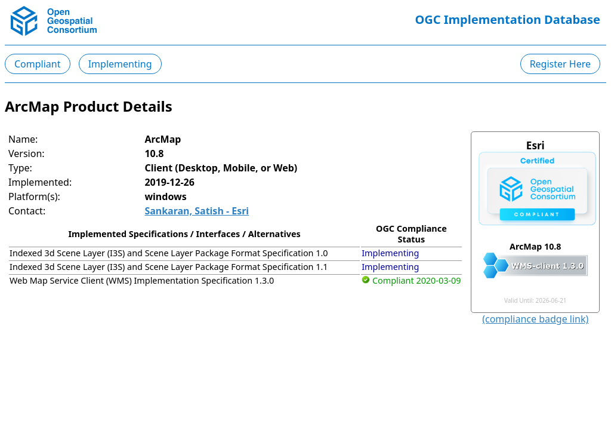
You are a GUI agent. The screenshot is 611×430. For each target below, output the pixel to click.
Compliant (37, 63)
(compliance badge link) (535, 318)
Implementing (120, 63)
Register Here (560, 63)
